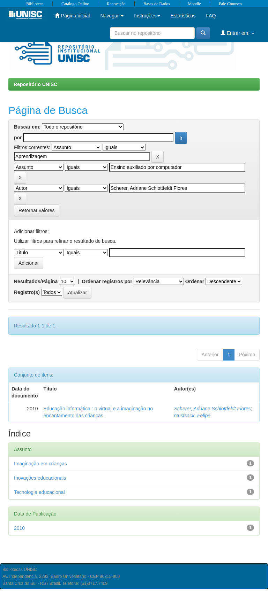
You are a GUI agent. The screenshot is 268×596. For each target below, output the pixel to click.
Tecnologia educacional (39, 492)
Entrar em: (237, 33)
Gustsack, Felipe (192, 415)
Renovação (116, 4)
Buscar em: (27, 127)
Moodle (194, 4)
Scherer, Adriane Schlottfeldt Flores (212, 408)
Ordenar (194, 281)
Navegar (112, 15)
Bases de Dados (156, 4)
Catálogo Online (75, 4)
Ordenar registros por (107, 281)
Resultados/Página (36, 281)
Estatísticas (183, 15)
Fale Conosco (230, 4)
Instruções (147, 15)
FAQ (211, 15)
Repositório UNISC (35, 84)
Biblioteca (34, 4)
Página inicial (72, 15)
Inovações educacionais (40, 478)
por (18, 137)
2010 (19, 528)
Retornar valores (36, 210)
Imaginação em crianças (40, 463)
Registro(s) (27, 292)
